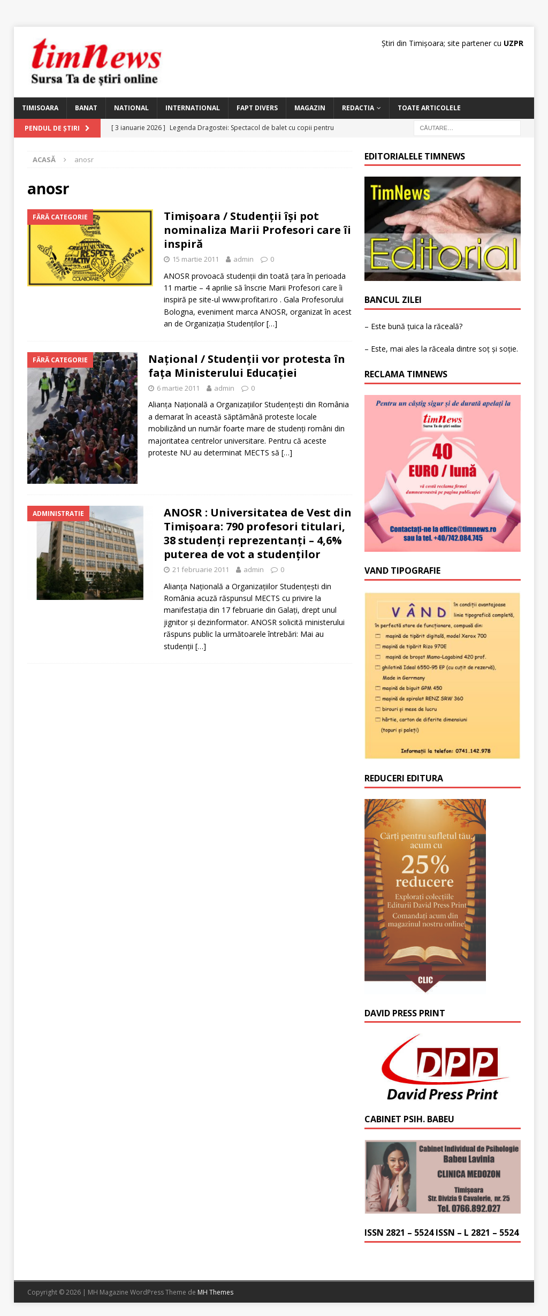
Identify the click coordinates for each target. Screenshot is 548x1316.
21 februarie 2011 (200, 569)
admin (243, 259)
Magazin (309, 107)
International (192, 107)
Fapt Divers (257, 107)
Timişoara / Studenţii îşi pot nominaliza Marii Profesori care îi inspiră (257, 230)
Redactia (358, 107)
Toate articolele (429, 107)
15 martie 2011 (195, 259)
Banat (86, 107)
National (131, 107)
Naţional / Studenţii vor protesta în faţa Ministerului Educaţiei (246, 366)
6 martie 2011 (178, 388)
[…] (272, 323)
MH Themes (215, 1292)
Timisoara (40, 107)
